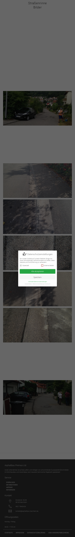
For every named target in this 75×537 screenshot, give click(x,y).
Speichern (37, 276)
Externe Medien (47, 265)
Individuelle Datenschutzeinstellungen (37, 280)
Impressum (47, 283)
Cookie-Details (28, 283)
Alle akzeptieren (37, 270)
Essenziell (24, 265)
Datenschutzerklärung (38, 283)
